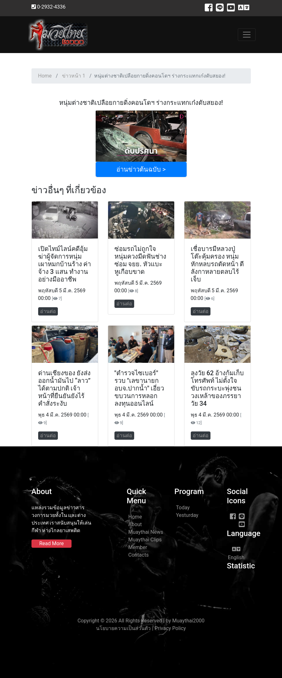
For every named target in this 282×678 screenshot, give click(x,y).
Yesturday (187, 515)
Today (183, 508)
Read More (51, 543)
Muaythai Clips (145, 540)
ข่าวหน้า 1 (73, 76)
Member (137, 547)
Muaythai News (145, 532)
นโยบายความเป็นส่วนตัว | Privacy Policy (141, 628)
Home (45, 76)
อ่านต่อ (48, 311)
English (236, 553)
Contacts (138, 555)
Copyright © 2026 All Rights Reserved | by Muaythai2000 (141, 621)
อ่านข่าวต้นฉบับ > (141, 169)
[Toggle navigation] (247, 34)
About (135, 524)
